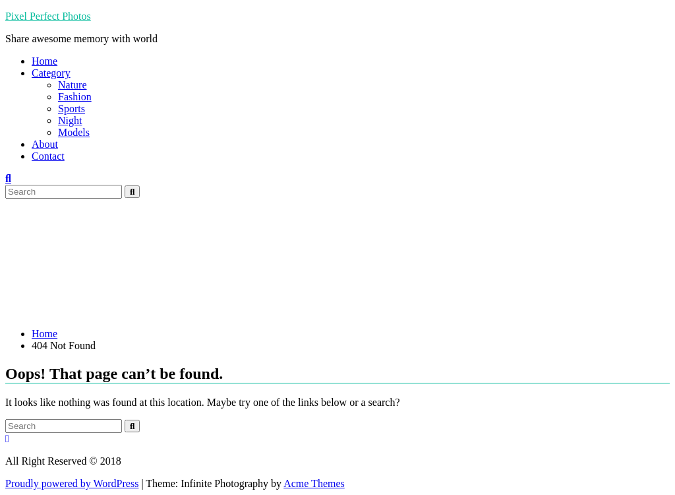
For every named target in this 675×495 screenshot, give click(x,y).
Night (70, 120)
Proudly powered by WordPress (71, 483)
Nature (72, 84)
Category (51, 73)
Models (74, 132)
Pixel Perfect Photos (48, 16)
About (45, 144)
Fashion (75, 96)
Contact (48, 156)
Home (44, 61)
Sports (71, 108)
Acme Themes (314, 483)
